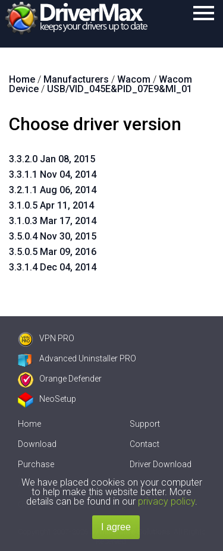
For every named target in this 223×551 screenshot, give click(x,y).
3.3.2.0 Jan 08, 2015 (52, 159)
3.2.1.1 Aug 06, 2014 (52, 190)
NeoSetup (47, 399)
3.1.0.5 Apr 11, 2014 (51, 205)
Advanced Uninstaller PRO (77, 358)
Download (37, 444)
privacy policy (166, 501)
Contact (144, 444)
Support (145, 424)
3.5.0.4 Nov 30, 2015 (52, 236)
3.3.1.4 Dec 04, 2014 (52, 267)
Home (29, 424)
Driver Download (160, 464)
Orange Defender (60, 378)
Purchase (36, 464)
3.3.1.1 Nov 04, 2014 (52, 174)
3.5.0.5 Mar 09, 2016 (52, 251)
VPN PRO (46, 338)
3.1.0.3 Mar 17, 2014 (52, 220)
